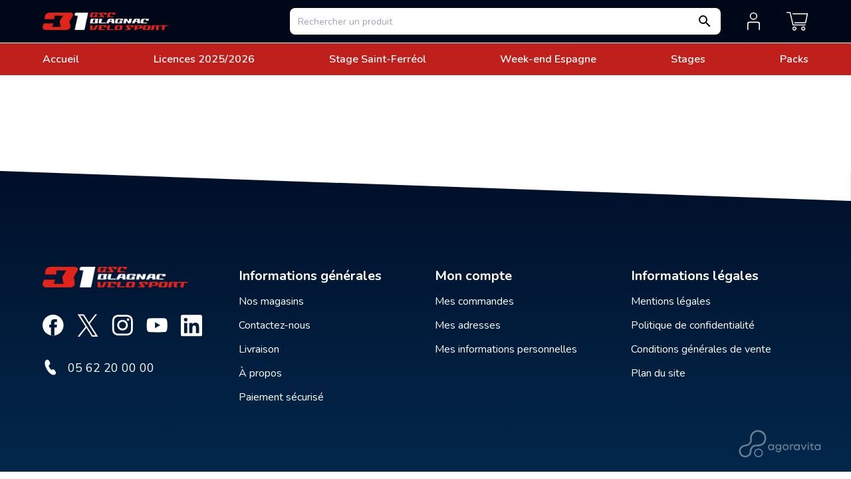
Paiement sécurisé (281, 397)
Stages (688, 59)
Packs (794, 59)
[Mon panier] (797, 21)
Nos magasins (271, 301)
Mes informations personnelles (506, 349)
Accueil (61, 59)
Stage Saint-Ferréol (377, 59)
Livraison (259, 349)
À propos (260, 373)
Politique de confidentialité (693, 325)
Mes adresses (468, 325)
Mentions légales (671, 301)
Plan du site (658, 373)
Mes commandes (474, 301)
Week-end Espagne (548, 59)
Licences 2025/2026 (204, 59)
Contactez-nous (274, 325)
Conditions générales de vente (701, 349)
